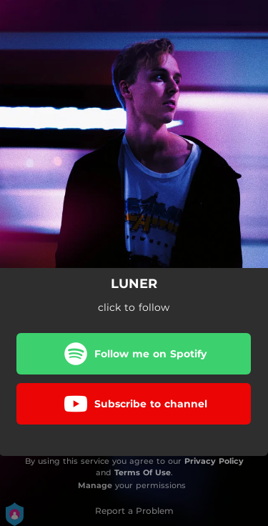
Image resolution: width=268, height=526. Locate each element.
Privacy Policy (214, 461)
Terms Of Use (142, 472)
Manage (95, 485)
